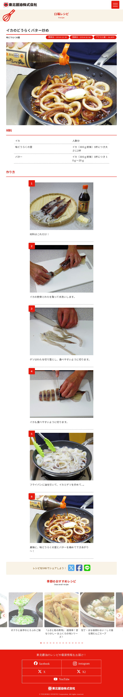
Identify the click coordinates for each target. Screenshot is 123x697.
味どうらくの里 (13, 37)
